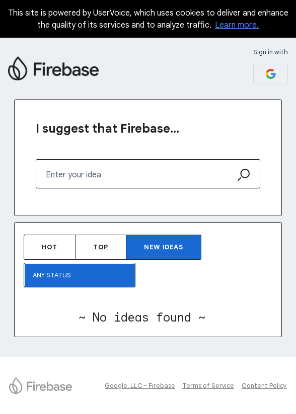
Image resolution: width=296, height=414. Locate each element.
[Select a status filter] (80, 275)
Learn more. (237, 25)
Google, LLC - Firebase (140, 385)
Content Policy (264, 385)
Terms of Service (208, 385)
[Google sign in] (270, 74)
